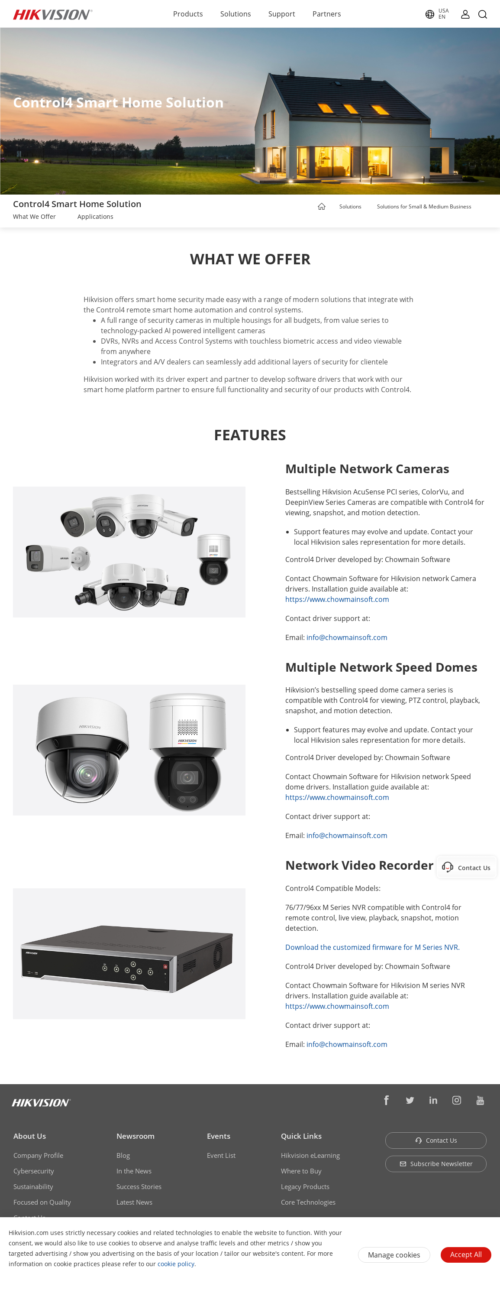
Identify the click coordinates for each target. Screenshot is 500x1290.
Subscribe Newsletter (436, 1164)
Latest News (134, 1202)
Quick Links (301, 1136)
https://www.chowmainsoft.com (337, 599)
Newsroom (135, 1136)
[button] (370, 207)
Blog (123, 1155)
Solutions (235, 14)
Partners (327, 14)
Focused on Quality (42, 1202)
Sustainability (33, 1186)
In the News (134, 1171)
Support (281, 14)
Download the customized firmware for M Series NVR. (372, 947)
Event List (221, 1155)
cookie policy (176, 1264)
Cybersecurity (33, 1171)
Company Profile (38, 1155)
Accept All (466, 1254)
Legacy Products (305, 1186)
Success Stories (138, 1186)
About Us (29, 1136)
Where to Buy (301, 1171)
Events (218, 1136)
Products (188, 14)
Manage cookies (394, 1255)
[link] (34, 217)
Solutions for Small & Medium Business (424, 206)
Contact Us (436, 1140)
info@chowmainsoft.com (346, 637)
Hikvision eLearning (310, 1155)
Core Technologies (308, 1202)
